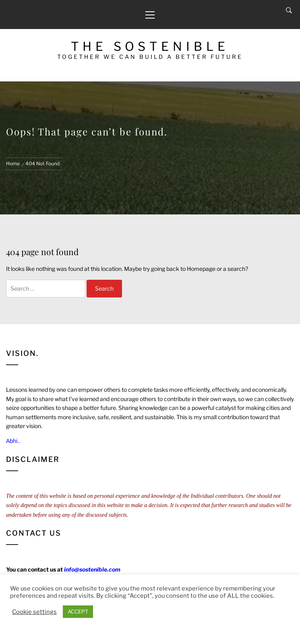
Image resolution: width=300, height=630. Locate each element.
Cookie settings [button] (34, 611)
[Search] (289, 10)
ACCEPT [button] (78, 611)
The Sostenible (150, 46)
